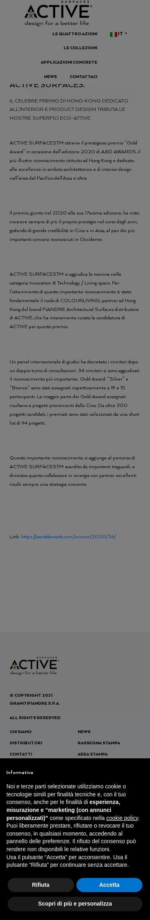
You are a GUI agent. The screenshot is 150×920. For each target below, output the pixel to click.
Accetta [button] (109, 885)
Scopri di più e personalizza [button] (75, 903)
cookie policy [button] (122, 818)
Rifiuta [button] (41, 885)
